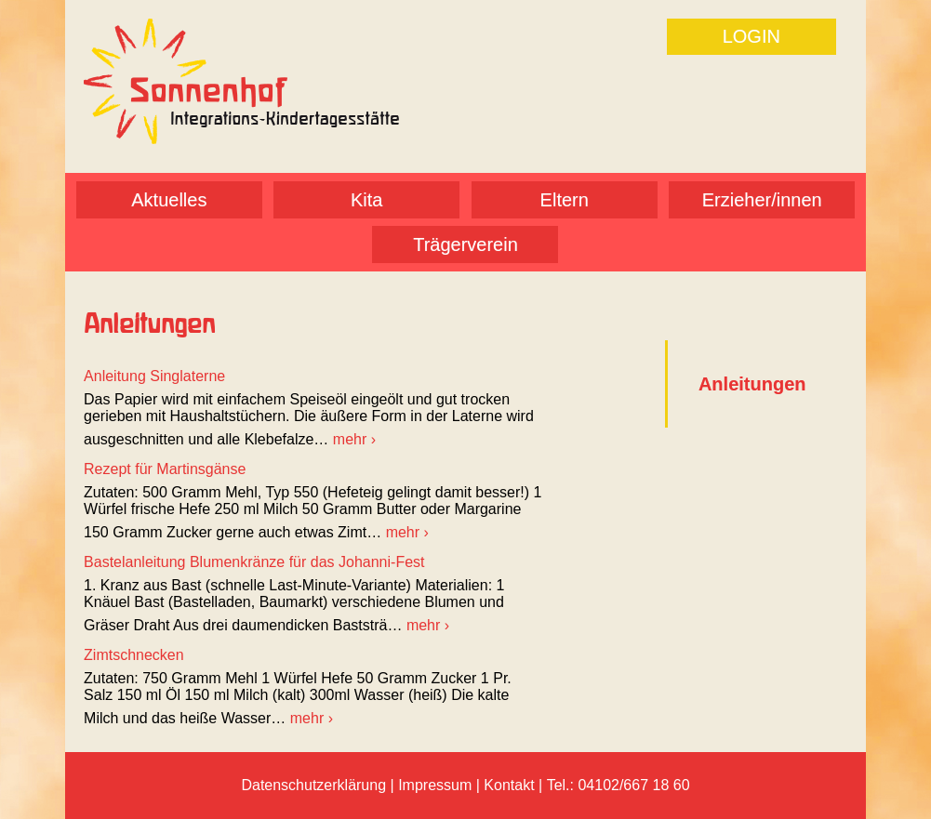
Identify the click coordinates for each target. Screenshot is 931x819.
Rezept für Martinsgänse (165, 469)
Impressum (435, 785)
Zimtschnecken (134, 655)
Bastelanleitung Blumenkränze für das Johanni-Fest (254, 562)
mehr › (354, 439)
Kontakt (509, 785)
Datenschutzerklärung (313, 785)
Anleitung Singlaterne (154, 376)
